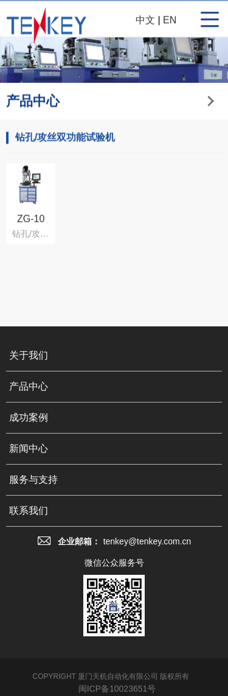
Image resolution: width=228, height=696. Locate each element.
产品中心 (28, 401)
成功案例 (28, 432)
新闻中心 (28, 463)
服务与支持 (33, 494)
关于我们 (28, 370)
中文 (145, 21)
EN (169, 21)
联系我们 (28, 525)
